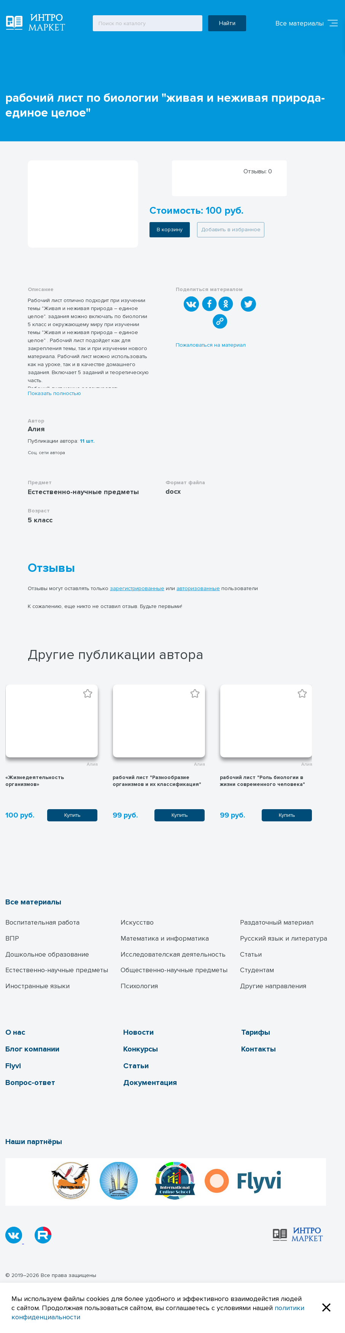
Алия (36, 429)
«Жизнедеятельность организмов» (34, 780)
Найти (227, 23)
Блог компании (32, 1049)
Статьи (251, 954)
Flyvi (13, 1066)
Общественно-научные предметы (174, 970)
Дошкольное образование (47, 954)
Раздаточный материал (276, 922)
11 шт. (87, 441)
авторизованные (198, 588)
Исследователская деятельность (173, 954)
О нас (15, 1032)
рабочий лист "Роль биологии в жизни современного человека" (262, 780)
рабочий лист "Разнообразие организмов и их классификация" (157, 780)
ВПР (12, 938)
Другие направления (273, 986)
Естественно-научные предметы (56, 970)
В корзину (170, 229)
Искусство (137, 922)
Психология (139, 986)
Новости (138, 1032)
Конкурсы (140, 1049)
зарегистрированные (137, 588)
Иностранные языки (37, 986)
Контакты (258, 1049)
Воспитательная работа (42, 922)
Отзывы (51, 568)
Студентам (257, 970)
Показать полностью (54, 393)
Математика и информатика (165, 938)
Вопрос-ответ (30, 1082)
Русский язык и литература (283, 938)
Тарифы (255, 1032)
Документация (150, 1082)
